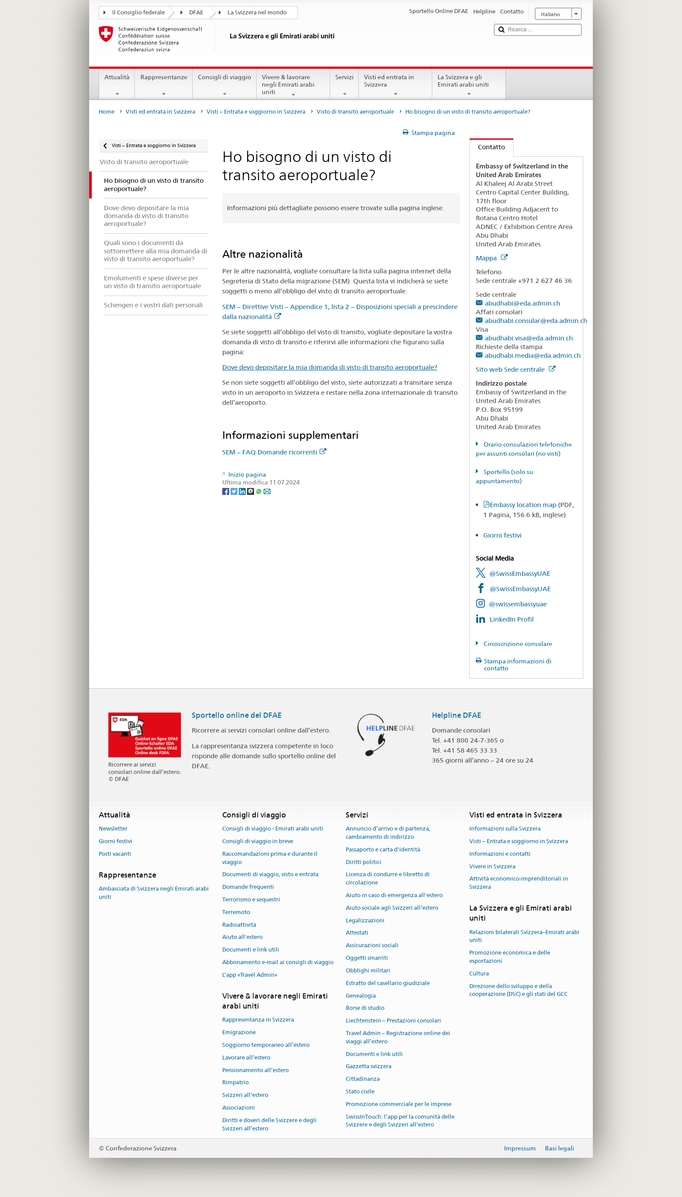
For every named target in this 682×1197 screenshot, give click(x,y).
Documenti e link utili (250, 950)
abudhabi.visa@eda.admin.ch (529, 338)
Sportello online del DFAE (237, 715)
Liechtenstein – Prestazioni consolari (393, 1020)
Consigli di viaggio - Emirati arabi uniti (272, 828)
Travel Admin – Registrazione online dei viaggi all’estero (398, 1037)
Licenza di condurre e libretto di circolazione (388, 878)
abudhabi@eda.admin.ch (522, 303)
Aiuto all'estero (242, 937)
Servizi (344, 85)
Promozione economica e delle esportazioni (509, 957)
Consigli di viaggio (224, 85)
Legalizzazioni (365, 920)
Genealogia (361, 995)
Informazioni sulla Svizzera (505, 828)
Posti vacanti (115, 854)
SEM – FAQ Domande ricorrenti (274, 452)
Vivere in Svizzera (492, 866)
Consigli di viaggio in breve (257, 841)
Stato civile (360, 1091)
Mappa (492, 258)
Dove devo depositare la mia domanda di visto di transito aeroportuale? (329, 367)
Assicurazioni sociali (372, 945)
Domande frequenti (248, 887)
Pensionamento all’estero (255, 1070)
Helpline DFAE (456, 715)
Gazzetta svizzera (368, 1066)
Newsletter (113, 828)
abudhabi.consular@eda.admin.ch (536, 320)
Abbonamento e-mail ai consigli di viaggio (278, 962)
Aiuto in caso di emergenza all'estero (394, 895)
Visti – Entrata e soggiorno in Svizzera (256, 111)
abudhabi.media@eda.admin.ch (533, 355)
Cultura (479, 973)
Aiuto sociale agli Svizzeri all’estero (392, 907)
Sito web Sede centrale (515, 369)
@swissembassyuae (518, 604)
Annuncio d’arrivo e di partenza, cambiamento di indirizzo (388, 832)
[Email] (267, 490)
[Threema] (251, 490)
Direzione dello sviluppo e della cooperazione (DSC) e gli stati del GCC (518, 990)
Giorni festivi (502, 535)
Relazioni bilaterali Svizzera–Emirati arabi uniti (524, 936)
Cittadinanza (363, 1079)
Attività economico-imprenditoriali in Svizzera (518, 883)
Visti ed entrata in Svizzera (395, 85)
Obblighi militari (368, 970)
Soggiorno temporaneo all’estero (266, 1045)
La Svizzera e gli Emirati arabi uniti (469, 85)
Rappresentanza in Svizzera (258, 1020)
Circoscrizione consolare (517, 643)
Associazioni (238, 1107)
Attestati (357, 933)
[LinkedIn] (243, 490)
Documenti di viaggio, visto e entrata (270, 874)
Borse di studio (365, 1008)
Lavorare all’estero (246, 1057)
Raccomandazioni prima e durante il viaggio (270, 858)
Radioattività (239, 924)
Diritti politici (363, 862)
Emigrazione (239, 1032)
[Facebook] (226, 490)
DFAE (196, 12)
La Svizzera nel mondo (257, 12)
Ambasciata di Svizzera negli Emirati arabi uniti (154, 892)
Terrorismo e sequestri (251, 899)
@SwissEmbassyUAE (519, 573)
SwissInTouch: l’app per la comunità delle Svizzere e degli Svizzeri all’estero (400, 1120)
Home (106, 111)
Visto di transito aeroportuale (355, 111)
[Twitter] (235, 490)
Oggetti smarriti (367, 958)
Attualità (117, 85)
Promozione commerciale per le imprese (398, 1104)
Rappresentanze (163, 85)
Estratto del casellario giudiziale (388, 983)
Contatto (487, 147)
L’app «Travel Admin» (249, 975)
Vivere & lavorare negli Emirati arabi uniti (293, 86)
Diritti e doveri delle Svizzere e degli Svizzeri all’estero (269, 1124)
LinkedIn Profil (512, 619)
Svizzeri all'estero (245, 1095)
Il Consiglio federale (138, 12)
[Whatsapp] (259, 490)
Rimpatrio (235, 1082)
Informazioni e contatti (500, 854)
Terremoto (236, 912)
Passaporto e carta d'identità (383, 849)
